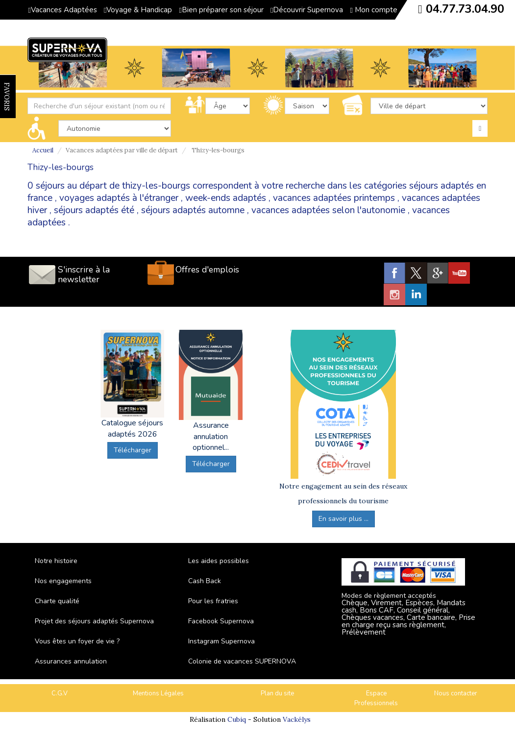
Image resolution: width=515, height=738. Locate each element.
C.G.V (59, 693)
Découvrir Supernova (306, 10)
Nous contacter (455, 693)
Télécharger (132, 450)
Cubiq (236, 719)
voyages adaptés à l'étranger (118, 198)
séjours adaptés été (94, 210)
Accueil (42, 150)
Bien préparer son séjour (221, 10)
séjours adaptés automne (193, 210)
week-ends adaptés (225, 198)
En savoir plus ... (343, 518)
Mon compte (373, 10)
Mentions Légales (158, 693)
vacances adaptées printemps (334, 198)
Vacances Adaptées (62, 10)
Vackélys (297, 719)
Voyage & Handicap (138, 10)
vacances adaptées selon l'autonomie (328, 210)
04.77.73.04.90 (465, 9)
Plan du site (277, 693)
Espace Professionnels (376, 698)
